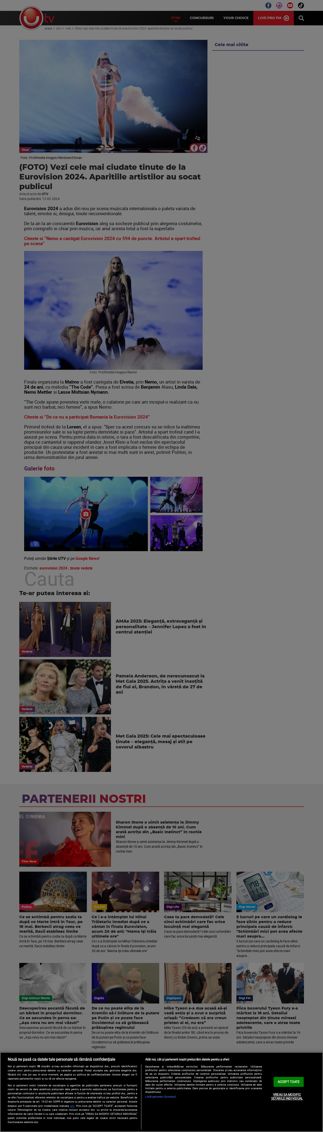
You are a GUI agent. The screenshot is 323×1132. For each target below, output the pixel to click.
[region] (161, 1092)
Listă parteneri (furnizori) (160, 1096)
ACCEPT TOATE (289, 1082)
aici (72, 1106)
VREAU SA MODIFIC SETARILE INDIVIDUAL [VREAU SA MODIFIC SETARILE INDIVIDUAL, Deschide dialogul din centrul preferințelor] (287, 1096)
